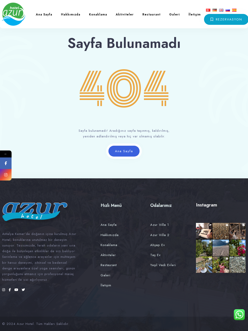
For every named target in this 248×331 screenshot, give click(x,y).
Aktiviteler (125, 14)
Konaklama (98, 14)
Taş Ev (155, 255)
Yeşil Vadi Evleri (163, 265)
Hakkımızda (70, 14)
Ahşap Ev (157, 245)
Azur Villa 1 (159, 224)
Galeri (174, 14)
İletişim (195, 14)
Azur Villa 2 (159, 235)
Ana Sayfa (44, 14)
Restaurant (151, 14)
